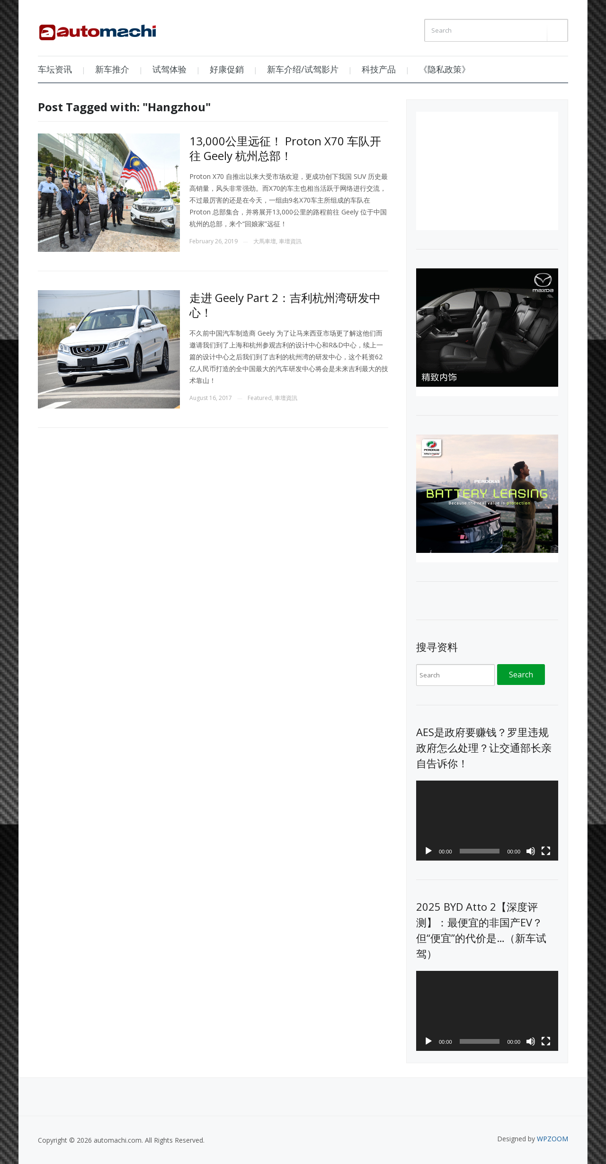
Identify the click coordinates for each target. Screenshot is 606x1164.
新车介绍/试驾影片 (303, 69)
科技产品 (379, 69)
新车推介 (112, 69)
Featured (260, 398)
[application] (487, 821)
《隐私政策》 (444, 69)
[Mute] (530, 851)
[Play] (428, 851)
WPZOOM (552, 1138)
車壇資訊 (290, 241)
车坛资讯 (55, 69)
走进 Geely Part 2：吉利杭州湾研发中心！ (285, 305)
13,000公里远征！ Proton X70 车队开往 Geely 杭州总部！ (285, 148)
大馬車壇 (264, 241)
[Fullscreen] (546, 851)
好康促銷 (227, 69)
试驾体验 (169, 69)
